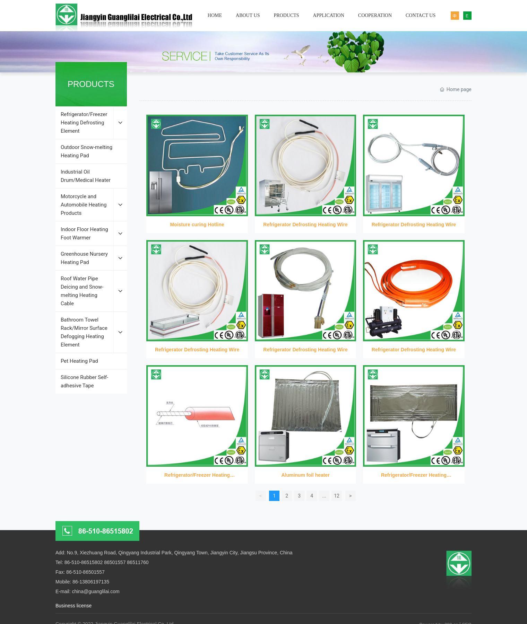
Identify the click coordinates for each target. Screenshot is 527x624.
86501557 (115, 562)
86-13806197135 (90, 582)
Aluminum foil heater (305, 475)
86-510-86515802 (83, 562)
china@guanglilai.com (95, 591)
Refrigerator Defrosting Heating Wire (305, 224)
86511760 (137, 562)
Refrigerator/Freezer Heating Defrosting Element (197, 411)
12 (336, 496)
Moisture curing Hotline (197, 224)
